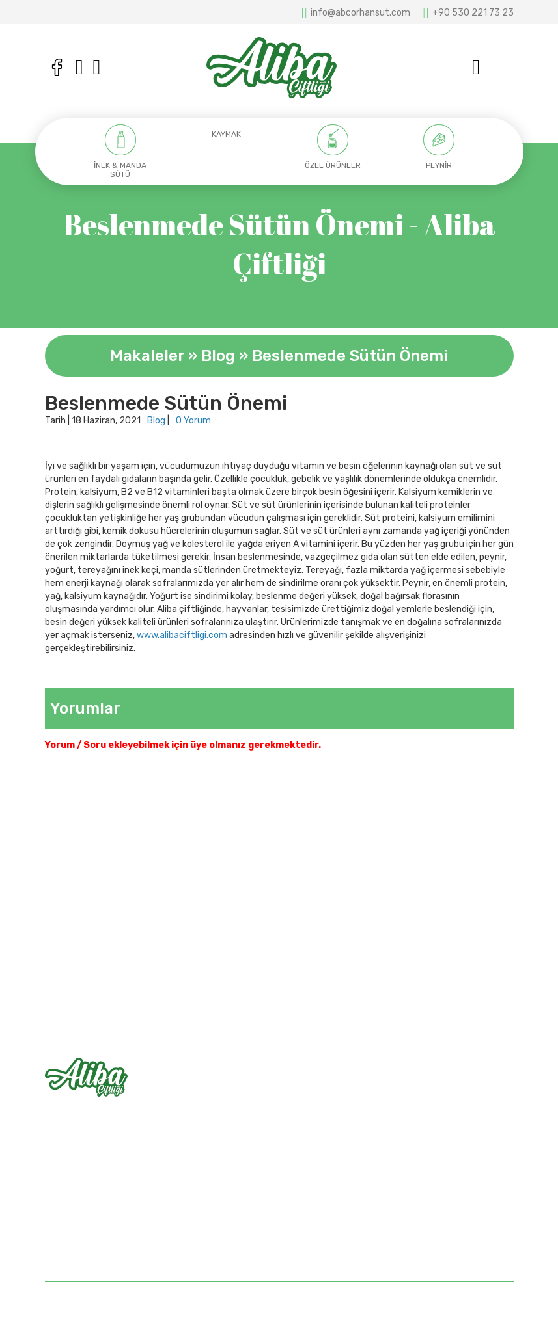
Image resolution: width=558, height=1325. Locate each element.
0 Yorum (193, 420)
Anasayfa (309, 1089)
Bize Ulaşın (311, 1157)
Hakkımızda (313, 1112)
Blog (218, 356)
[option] (121, 151)
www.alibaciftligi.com (182, 635)
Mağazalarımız (319, 1134)
